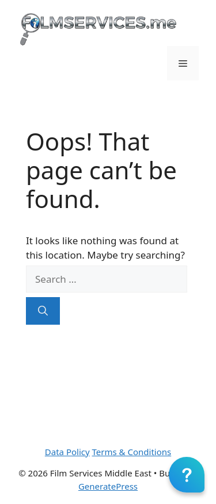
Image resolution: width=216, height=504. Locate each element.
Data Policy (67, 451)
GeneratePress (108, 486)
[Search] (43, 311)
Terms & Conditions (132, 451)
